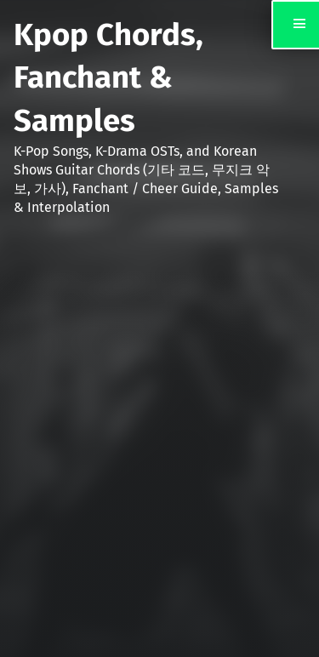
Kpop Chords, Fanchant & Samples (108, 78)
